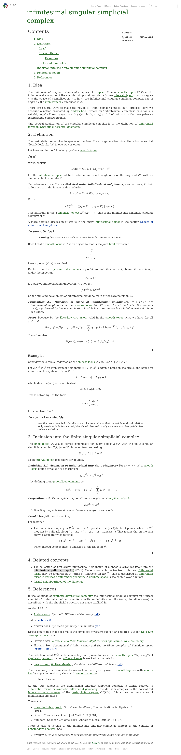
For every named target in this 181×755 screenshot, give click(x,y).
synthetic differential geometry (73, 595)
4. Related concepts (47, 72)
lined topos (41, 443)
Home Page (96, 6)
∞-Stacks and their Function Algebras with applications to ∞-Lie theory (98, 641)
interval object (123, 95)
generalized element (66, 269)
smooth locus (53, 244)
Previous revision (49, 749)
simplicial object (68, 212)
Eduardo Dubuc (44, 707)
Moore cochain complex (44, 692)
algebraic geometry (40, 658)
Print (117, 749)
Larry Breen (41, 664)
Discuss (36, 749)
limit (112, 244)
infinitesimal (53, 102)
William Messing (61, 664)
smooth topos (126, 92)
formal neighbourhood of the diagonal (58, 581)
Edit (28, 749)
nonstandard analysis (41, 728)
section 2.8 (44, 620)
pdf (97, 614)
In (42, 48)
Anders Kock (79, 111)
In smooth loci (49, 53)
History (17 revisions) (96, 749)
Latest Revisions (121, 6)
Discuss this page (138, 6)
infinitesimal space (50, 175)
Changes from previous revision (72, 749)
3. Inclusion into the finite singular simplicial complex (70, 67)
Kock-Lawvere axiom (73, 317)
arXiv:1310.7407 (45, 648)
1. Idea (38, 38)
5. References (43, 77)
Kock (58, 707)
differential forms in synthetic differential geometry (63, 689)
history (96, 743)
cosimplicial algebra (85, 692)
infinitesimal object (107, 221)
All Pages (107, 6)
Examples (51, 58)
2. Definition (42, 43)
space (101, 92)
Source (125, 749)
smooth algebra (86, 673)
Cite (110, 749)
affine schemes (72, 658)
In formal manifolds (52, 63)
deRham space (98, 576)
